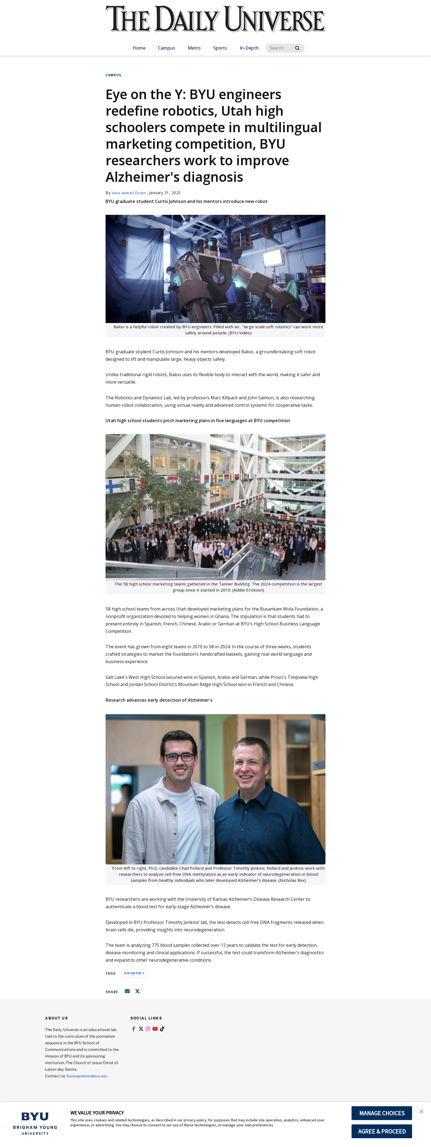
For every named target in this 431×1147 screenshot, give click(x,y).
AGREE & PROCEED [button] (382, 1131)
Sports (220, 48)
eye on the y (134, 973)
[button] (421, 1111)
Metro (194, 48)
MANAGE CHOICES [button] (382, 1113)
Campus (166, 48)
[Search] (285, 48)
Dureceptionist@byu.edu (89, 1075)
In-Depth (249, 48)
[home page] (215, 25)
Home (138, 48)
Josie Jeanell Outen (131, 192)
